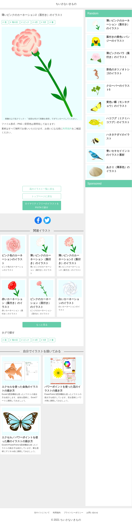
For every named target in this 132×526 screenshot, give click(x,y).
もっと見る (42, 324)
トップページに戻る (42, 196)
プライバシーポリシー (73, 512)
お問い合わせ (92, 512)
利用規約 (67, 128)
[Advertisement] (39, 160)
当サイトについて (42, 512)
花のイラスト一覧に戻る (41, 189)
